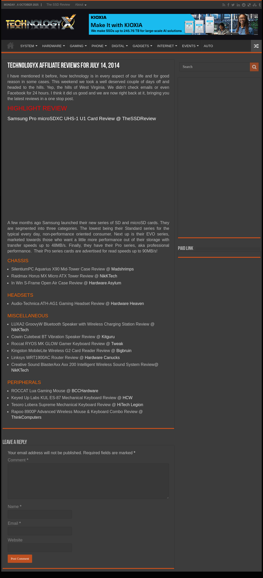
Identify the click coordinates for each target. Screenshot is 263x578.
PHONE (98, 46)
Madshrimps (122, 269)
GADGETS (141, 46)
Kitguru (108, 337)
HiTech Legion (130, 404)
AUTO (208, 46)
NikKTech (108, 276)
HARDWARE (52, 46)
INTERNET (165, 46)
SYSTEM (27, 46)
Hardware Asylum (105, 283)
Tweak (117, 343)
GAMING (76, 46)
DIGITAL (118, 46)
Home (10, 45)
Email (14, 523)
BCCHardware (84, 391)
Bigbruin (124, 350)
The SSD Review (58, 4)
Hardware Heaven (127, 303)
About (79, 4)
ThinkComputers (26, 417)
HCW (128, 398)
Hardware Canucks (102, 357)
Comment (18, 460)
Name (14, 506)
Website (15, 540)
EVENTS (188, 46)
